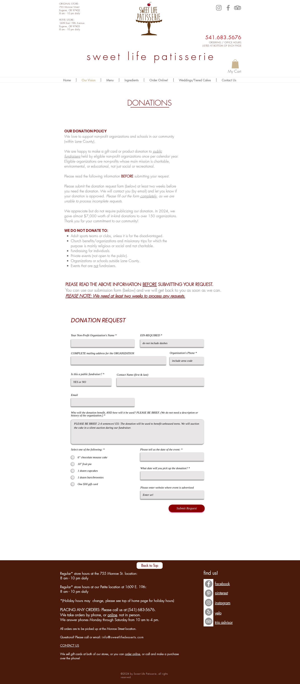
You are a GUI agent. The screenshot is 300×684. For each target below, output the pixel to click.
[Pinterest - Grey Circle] (208, 593)
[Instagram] (219, 7)
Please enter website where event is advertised (167, 487)
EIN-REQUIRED (150, 335)
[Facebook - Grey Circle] (208, 584)
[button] (235, 63)
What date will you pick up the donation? (164, 468)
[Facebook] (228, 7)
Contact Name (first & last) (132, 374)
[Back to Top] (150, 565)
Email (74, 395)
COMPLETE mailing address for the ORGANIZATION (102, 353)
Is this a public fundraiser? (86, 374)
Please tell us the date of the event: (160, 449)
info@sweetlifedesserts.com (123, 637)
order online (132, 654)
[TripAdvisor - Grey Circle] (208, 621)
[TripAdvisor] (237, 7)
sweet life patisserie (151, 56)
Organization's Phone (182, 353)
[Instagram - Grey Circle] (208, 602)
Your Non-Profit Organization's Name (92, 335)
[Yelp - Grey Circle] (208, 612)
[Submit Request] (187, 508)
